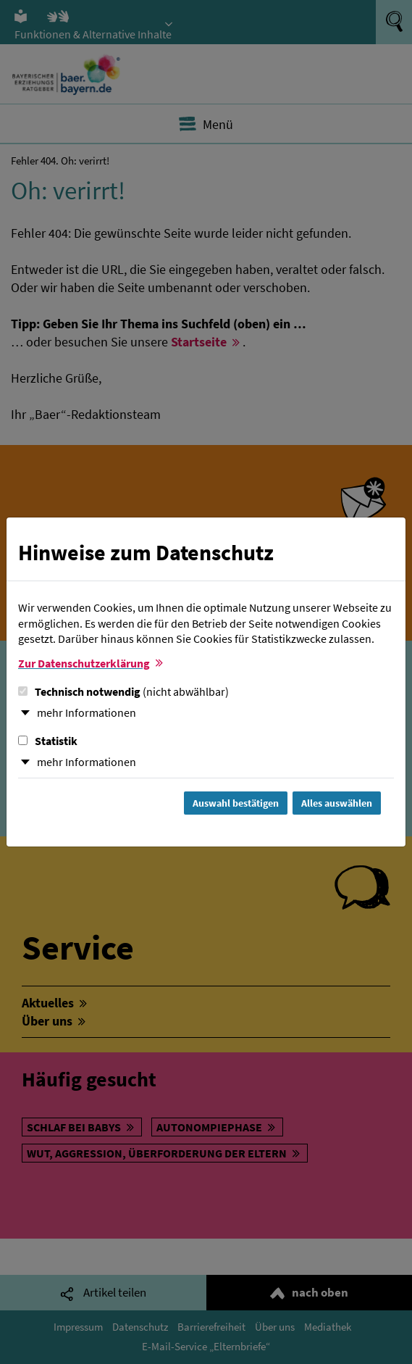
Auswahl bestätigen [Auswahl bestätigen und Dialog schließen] (236, 803)
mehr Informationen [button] (86, 712)
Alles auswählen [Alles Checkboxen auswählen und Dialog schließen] (336, 803)
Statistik (47, 740)
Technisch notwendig (123, 691)
